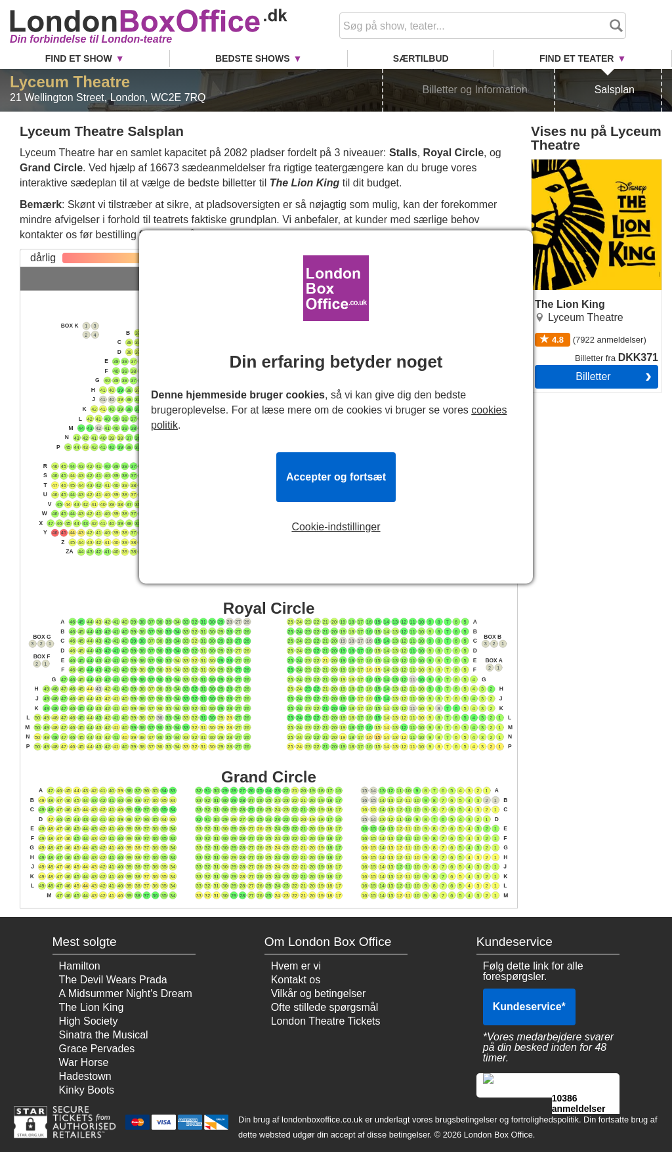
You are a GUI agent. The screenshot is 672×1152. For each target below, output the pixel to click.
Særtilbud (421, 58)
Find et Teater (576, 58)
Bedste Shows (252, 58)
